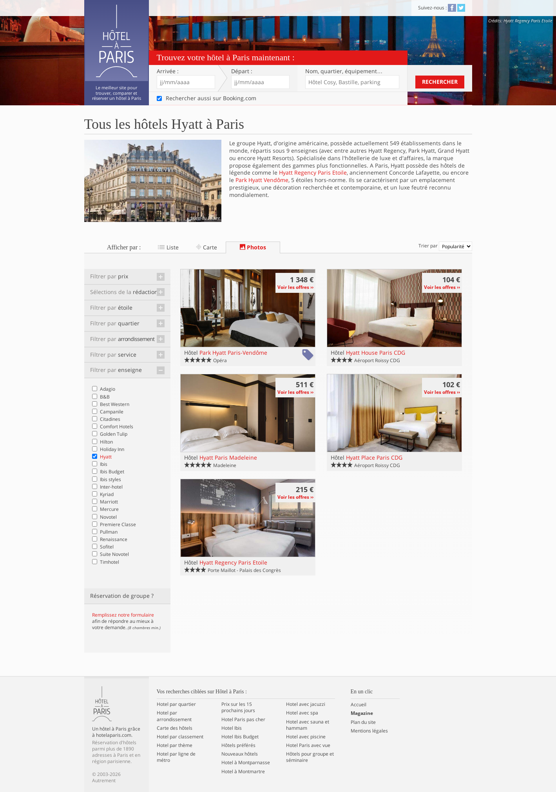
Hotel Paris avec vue (308, 745)
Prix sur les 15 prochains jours (238, 707)
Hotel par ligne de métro (176, 757)
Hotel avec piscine (306, 737)
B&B (105, 396)
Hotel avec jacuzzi (305, 704)
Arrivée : (168, 71)
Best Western (114, 404)
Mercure (109, 509)
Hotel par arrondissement (174, 716)
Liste (168, 247)
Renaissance (113, 539)
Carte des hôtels (174, 728)
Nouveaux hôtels (239, 754)
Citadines (110, 419)
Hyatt (106, 456)
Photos (253, 247)
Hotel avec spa (302, 713)
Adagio (107, 389)
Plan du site (363, 722)
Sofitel (107, 546)
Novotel (108, 517)
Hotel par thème (174, 745)
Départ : (241, 71)
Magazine (362, 713)
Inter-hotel (111, 486)
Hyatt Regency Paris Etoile (313, 172)
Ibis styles (110, 479)
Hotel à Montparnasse (245, 763)
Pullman (109, 532)
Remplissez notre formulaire (123, 615)
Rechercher (440, 81)
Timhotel (109, 562)
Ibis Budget (112, 471)
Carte (206, 247)
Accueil (358, 705)
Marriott (109, 501)
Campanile (111, 411)
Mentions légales (369, 731)
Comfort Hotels (116, 426)
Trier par (445, 246)
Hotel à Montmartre (243, 772)
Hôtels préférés (238, 745)
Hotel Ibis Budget (240, 737)
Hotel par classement (180, 737)
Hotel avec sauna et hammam (307, 725)
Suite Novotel (114, 554)
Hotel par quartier (176, 704)
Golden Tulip (113, 434)
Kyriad (107, 494)
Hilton (106, 441)
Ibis (103, 464)
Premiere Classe (118, 524)
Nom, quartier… (343, 71)
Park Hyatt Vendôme (261, 180)
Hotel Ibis (231, 728)
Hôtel (225, 352)
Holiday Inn (112, 449)
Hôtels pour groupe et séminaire (310, 757)
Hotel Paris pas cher (243, 719)
